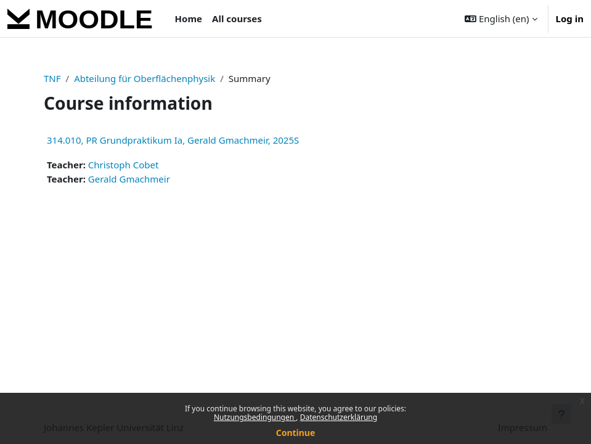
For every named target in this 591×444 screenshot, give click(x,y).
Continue (296, 432)
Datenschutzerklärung (338, 417)
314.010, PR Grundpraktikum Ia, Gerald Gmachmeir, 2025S (173, 140)
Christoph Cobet (123, 164)
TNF (52, 78)
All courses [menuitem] (237, 18)
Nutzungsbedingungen (255, 417)
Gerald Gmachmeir (129, 179)
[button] (501, 18)
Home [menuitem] (188, 18)
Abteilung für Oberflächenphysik (144, 78)
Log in (570, 18)
